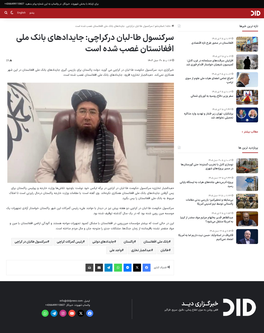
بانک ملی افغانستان (156, 241)
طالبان (164, 250)
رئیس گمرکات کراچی (70, 241)
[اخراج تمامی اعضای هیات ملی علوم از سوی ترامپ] (247, 79)
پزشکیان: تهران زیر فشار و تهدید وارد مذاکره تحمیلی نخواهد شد (208, 116)
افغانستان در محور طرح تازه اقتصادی (212, 43)
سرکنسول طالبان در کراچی (30, 241)
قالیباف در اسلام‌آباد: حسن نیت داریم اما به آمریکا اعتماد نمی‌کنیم (205, 237)
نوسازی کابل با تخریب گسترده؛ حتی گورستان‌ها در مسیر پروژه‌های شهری (207, 166)
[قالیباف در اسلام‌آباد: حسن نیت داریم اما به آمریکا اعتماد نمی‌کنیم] (247, 236)
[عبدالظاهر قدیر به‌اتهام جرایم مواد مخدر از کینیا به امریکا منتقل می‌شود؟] (247, 218)
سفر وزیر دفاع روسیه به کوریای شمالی (212, 96)
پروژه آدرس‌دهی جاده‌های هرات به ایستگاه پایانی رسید (206, 184)
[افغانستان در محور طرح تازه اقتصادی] (247, 44)
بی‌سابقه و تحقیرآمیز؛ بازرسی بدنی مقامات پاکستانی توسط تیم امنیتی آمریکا (209, 202)
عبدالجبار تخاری (141, 250)
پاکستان (129, 241)
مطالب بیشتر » (250, 132)
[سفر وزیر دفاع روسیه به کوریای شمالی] (247, 97)
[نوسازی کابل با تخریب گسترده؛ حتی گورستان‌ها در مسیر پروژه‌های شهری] (247, 165)
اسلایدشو (159, 26)
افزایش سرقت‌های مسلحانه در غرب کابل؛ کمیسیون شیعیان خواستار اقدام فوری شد (209, 63)
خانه (170, 26)
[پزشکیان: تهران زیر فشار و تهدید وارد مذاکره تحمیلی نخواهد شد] (247, 114)
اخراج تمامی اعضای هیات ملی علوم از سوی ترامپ (209, 80)
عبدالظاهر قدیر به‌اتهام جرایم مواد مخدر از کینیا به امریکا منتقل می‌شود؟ (206, 220)
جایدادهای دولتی (103, 241)
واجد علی (115, 250)
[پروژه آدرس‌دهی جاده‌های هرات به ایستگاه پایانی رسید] (247, 183)
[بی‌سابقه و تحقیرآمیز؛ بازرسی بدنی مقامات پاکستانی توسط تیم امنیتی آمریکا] (247, 201)
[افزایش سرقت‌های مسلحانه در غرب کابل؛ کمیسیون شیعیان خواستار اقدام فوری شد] (247, 61)
